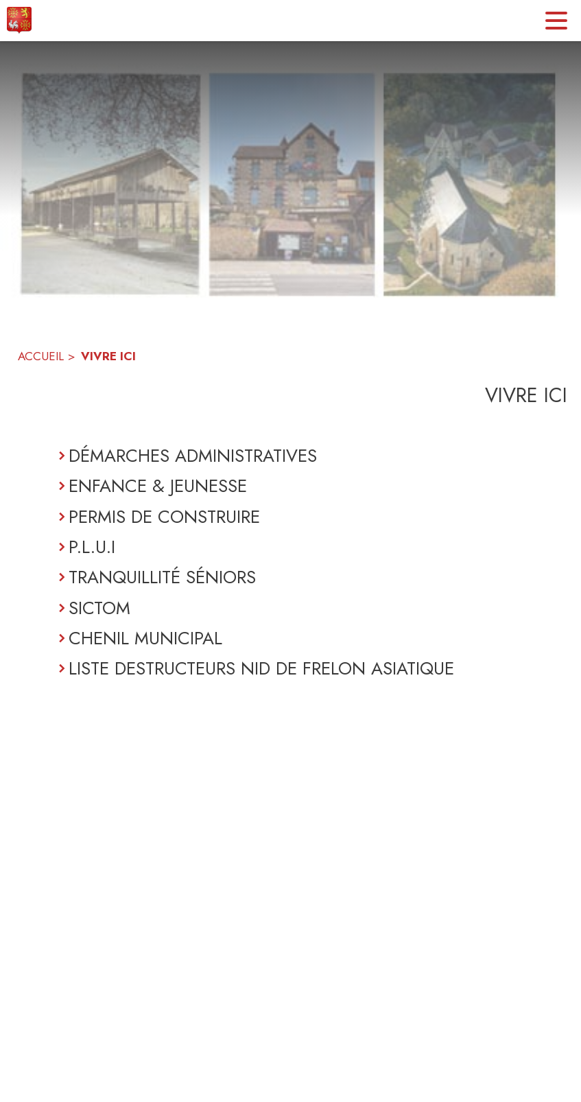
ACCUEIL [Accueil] (41, 356)
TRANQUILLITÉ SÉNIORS (162, 577)
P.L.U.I (92, 547)
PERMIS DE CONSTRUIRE (164, 516)
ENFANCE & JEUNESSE (158, 485)
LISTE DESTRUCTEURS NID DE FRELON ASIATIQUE (261, 668)
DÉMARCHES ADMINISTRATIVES (193, 455)
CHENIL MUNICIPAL (145, 638)
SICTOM (99, 608)
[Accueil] (19, 20)
